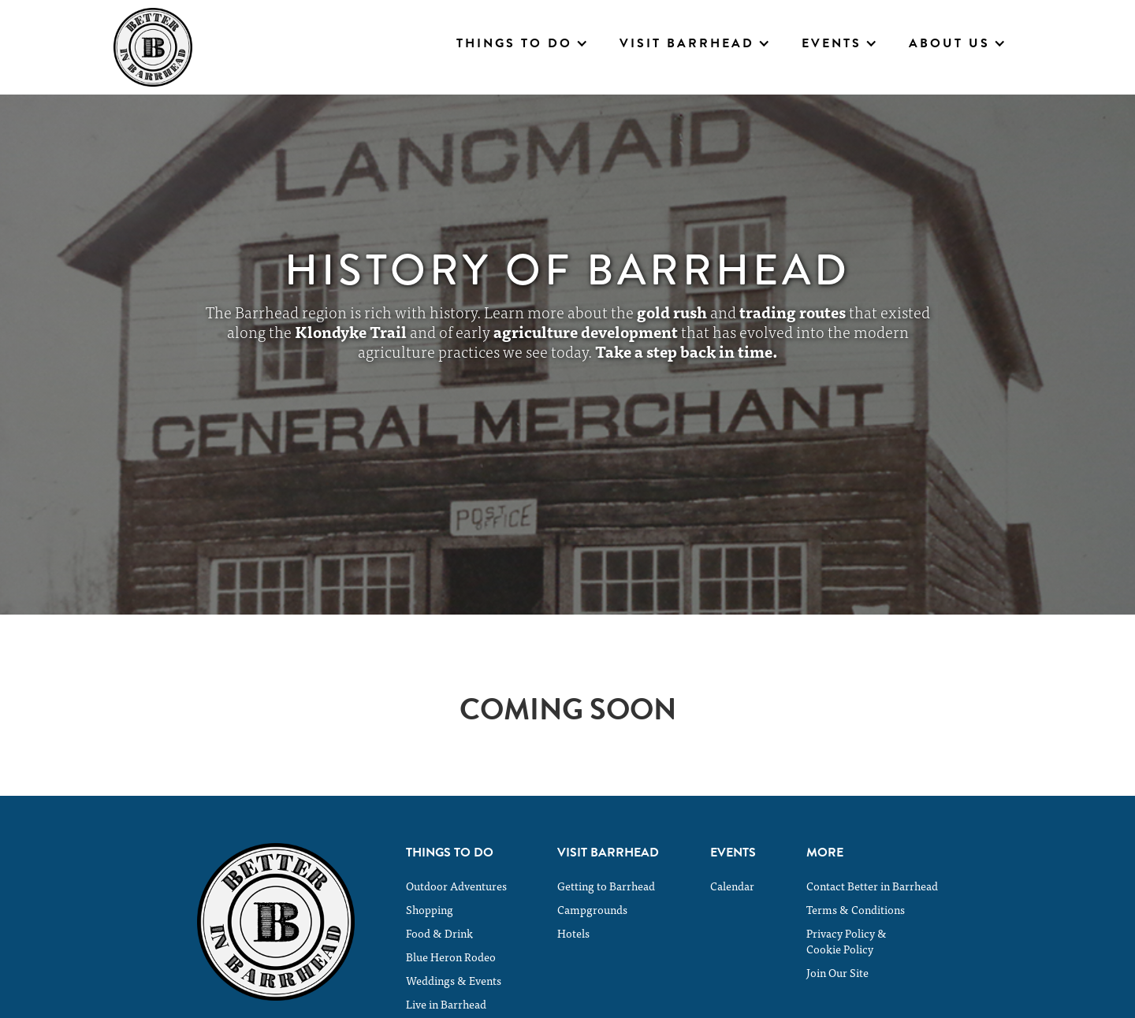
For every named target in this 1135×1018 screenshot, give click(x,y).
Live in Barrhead (446, 1004)
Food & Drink (439, 933)
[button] (522, 43)
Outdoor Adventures (456, 886)
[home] (153, 47)
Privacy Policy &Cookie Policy (846, 941)
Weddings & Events (453, 980)
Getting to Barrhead (606, 886)
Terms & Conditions (855, 909)
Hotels (573, 933)
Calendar (732, 886)
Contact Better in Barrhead (872, 886)
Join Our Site (837, 972)
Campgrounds (592, 909)
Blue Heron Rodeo (451, 956)
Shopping (429, 909)
